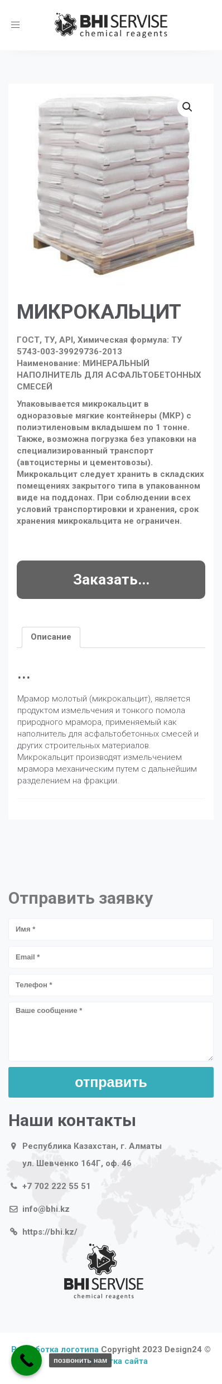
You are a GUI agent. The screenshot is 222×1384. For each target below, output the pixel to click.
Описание (51, 637)
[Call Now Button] (26, 1360)
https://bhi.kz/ (50, 1232)
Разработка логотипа (55, 1349)
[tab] (51, 637)
